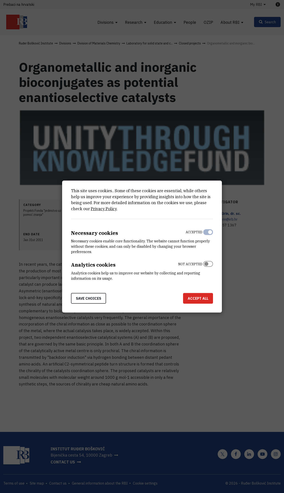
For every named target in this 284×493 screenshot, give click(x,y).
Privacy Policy (104, 208)
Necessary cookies (94, 233)
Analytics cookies (93, 264)
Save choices (88, 298)
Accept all (198, 298)
